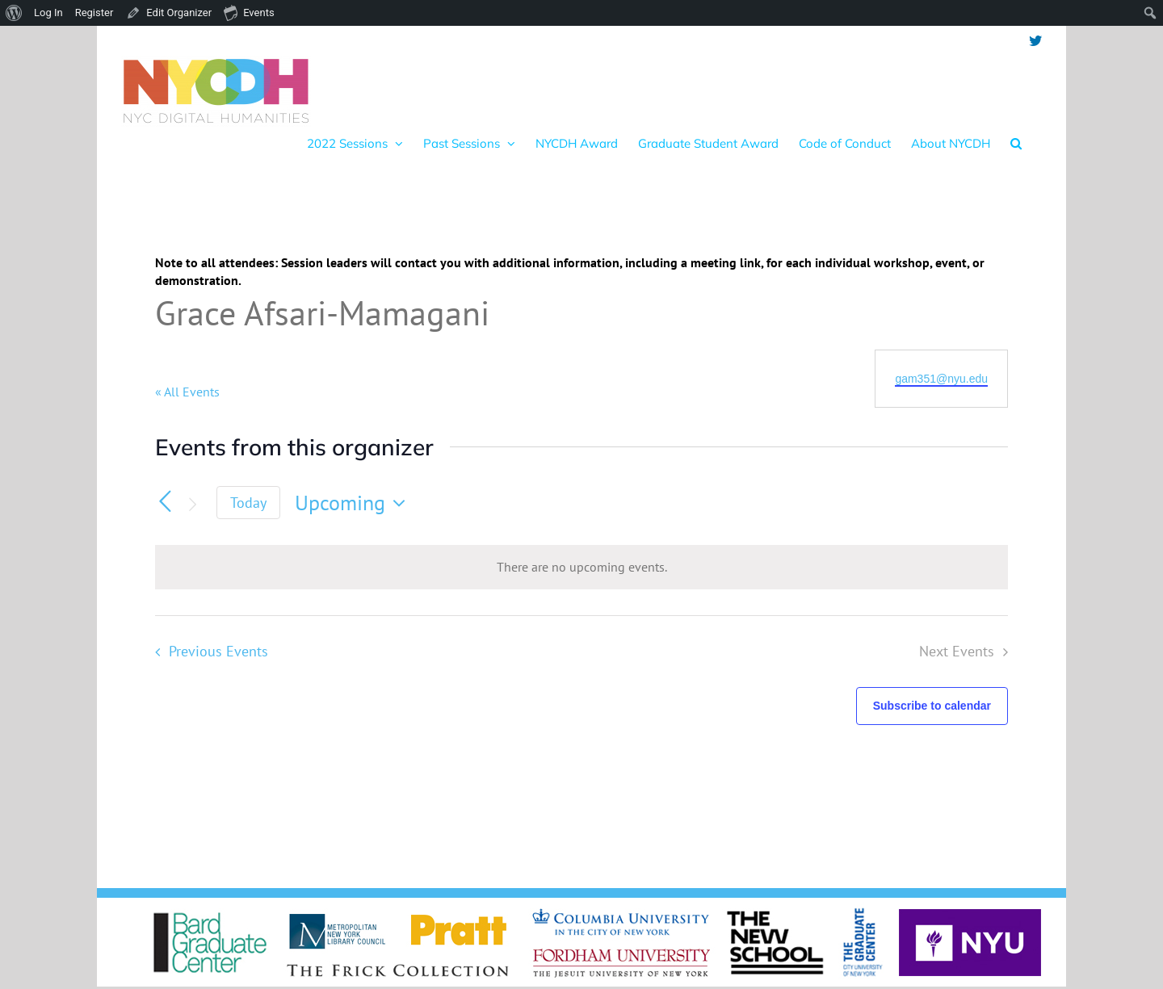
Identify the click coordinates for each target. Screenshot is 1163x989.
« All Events (187, 391)
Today (248, 502)
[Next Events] (192, 504)
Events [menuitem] (249, 12)
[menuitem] (14, 13)
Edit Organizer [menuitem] (179, 12)
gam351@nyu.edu (941, 378)
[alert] (581, 567)
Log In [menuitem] (48, 12)
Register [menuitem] (94, 12)
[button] (1016, 143)
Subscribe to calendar (932, 705)
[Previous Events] (164, 501)
